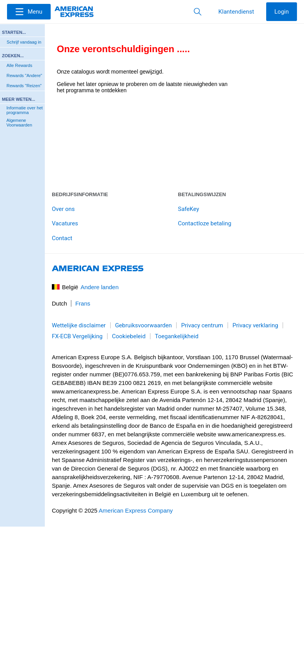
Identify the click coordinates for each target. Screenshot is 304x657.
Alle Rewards (19, 65)
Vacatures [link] (65, 223)
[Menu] (29, 11)
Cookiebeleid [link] (128, 336)
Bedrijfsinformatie (80, 194)
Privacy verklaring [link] (255, 325)
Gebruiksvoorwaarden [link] (143, 325)
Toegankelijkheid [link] (176, 336)
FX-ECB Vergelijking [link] (77, 336)
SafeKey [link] (188, 209)
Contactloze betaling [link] (205, 223)
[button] (29, 11)
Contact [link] (62, 238)
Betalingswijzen (202, 194)
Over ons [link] (63, 209)
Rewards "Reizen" (24, 85)
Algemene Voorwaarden (19, 122)
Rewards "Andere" (24, 75)
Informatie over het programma (24, 110)
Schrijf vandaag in (24, 42)
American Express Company (136, 510)
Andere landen (100, 287)
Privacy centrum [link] (202, 325)
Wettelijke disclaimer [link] (79, 325)
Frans (82, 303)
